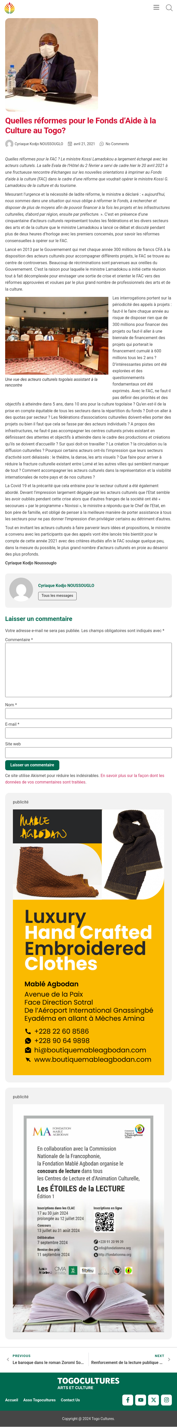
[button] (156, 7)
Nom (11, 705)
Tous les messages (58, 595)
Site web (13, 744)
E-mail (12, 724)
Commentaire (19, 640)
